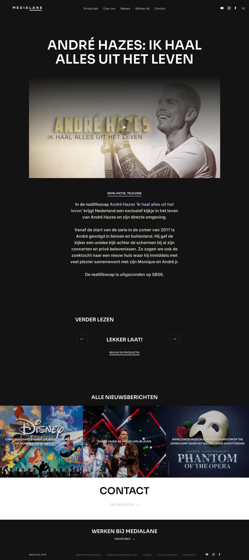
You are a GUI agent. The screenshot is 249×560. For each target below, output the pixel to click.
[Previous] (82, 339)
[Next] (175, 339)
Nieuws (125, 8)
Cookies (147, 554)
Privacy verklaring (167, 554)
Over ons (109, 8)
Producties (91, 8)
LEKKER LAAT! (124, 340)
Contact (159, 8)
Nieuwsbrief (189, 554)
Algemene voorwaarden (88, 554)
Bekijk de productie (124, 352)
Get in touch (124, 505)
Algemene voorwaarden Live (122, 554)
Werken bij (142, 8)
